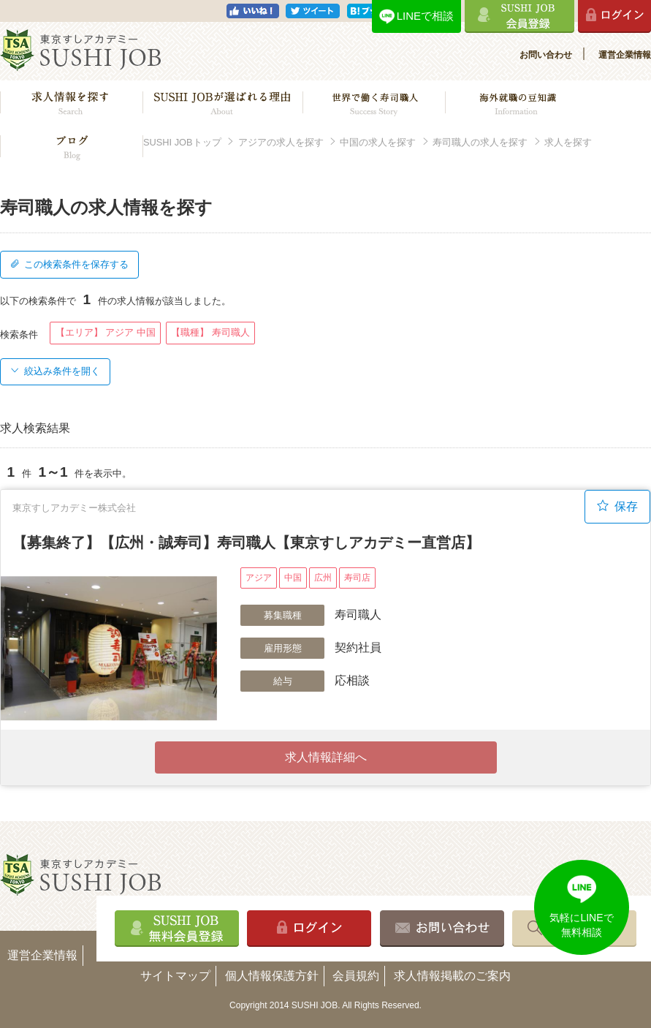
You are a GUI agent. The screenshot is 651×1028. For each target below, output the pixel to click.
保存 (617, 506)
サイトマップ (175, 976)
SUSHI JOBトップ (182, 142)
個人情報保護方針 (272, 976)
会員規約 (355, 976)
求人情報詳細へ (326, 757)
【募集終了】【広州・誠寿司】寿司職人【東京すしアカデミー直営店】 (246, 542)
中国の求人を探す (378, 142)
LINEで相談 (425, 16)
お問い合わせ (545, 55)
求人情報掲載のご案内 (452, 976)
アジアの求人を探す (281, 142)
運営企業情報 (624, 55)
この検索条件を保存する (69, 264)
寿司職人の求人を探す (480, 142)
